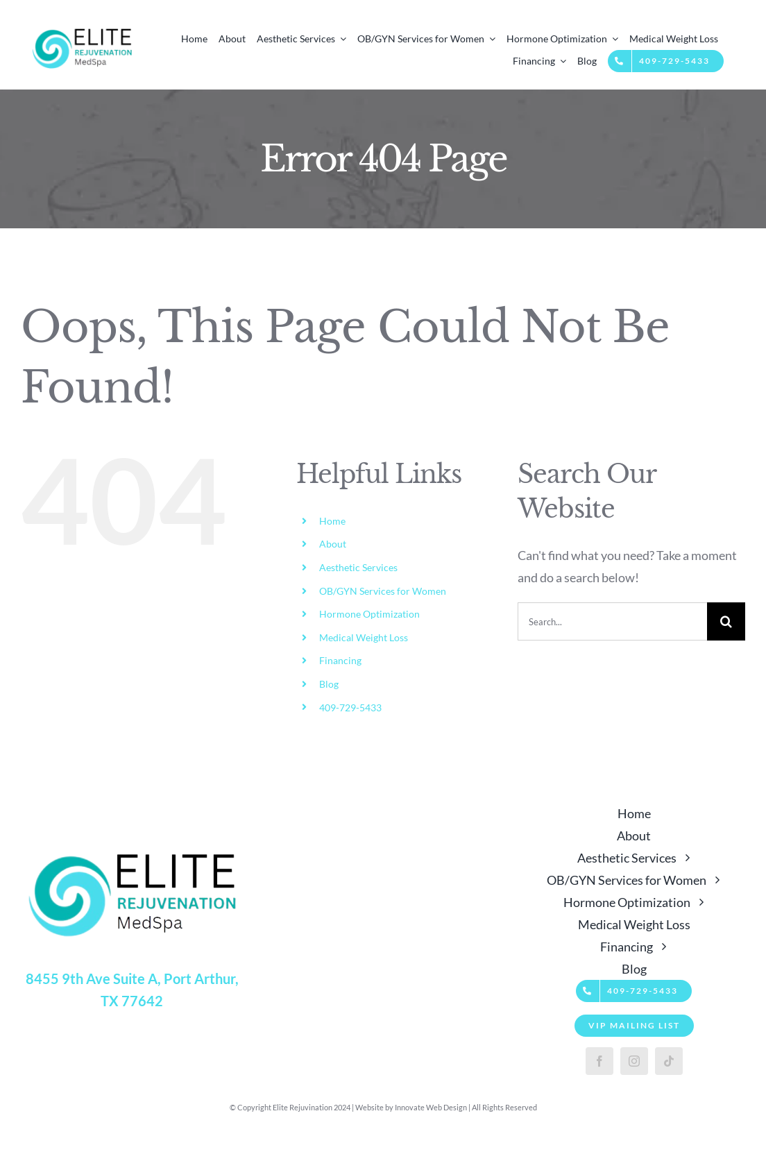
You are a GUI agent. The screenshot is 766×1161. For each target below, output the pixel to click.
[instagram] (634, 1061)
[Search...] (612, 621)
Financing (340, 660)
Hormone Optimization (369, 614)
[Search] (726, 621)
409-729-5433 (350, 707)
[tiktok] (669, 1061)
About (332, 544)
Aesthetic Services (358, 567)
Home (332, 521)
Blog (329, 684)
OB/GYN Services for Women (382, 591)
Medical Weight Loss (363, 637)
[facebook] (599, 1061)
